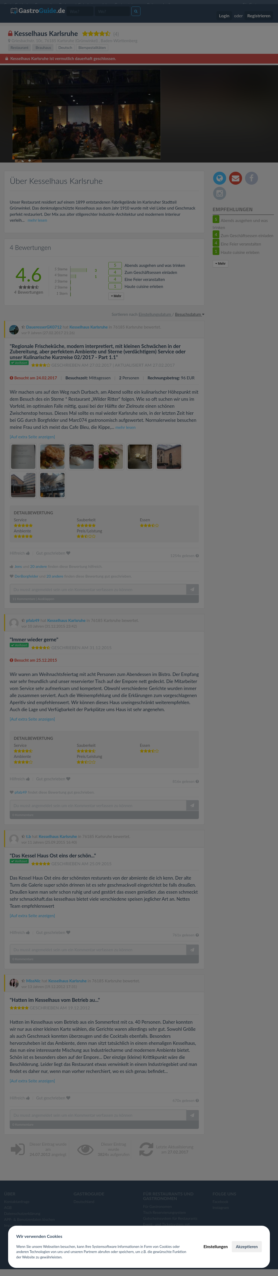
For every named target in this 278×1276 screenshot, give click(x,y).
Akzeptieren (247, 1246)
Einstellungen (215, 1246)
